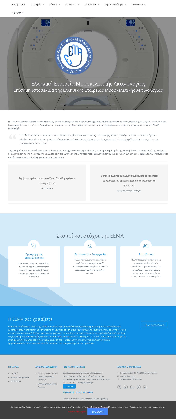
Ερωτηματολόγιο (154, 325)
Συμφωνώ (98, 411)
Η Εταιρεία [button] (37, 4)
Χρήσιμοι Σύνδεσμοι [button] (114, 4)
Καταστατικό (16, 381)
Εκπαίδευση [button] (71, 4)
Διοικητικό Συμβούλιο (20, 377)
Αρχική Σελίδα (18, 4)
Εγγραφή (69, 386)
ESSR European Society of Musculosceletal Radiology (48, 376)
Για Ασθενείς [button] (90, 4)
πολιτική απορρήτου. (77, 411)
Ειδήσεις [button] (53, 4)
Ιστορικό (14, 373)
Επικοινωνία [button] (137, 4)
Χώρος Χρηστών (19, 12)
